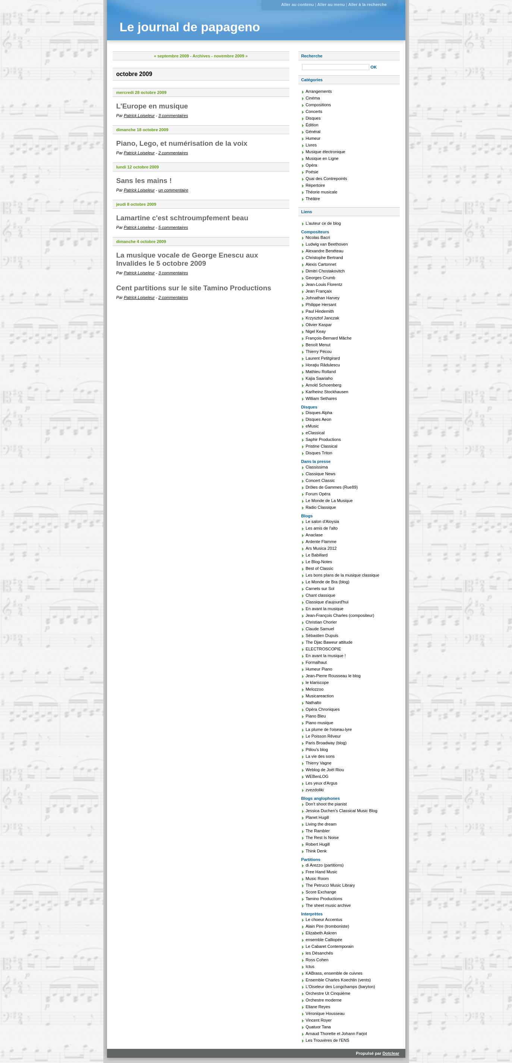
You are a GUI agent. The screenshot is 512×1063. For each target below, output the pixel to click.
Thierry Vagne (319, 763)
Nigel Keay (316, 331)
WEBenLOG (317, 776)
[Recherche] (335, 67)
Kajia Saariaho (319, 378)
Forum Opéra (318, 494)
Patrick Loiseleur (139, 115)
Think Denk (316, 851)
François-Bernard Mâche (329, 338)
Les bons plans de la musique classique (343, 575)
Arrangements (319, 91)
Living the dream (321, 824)
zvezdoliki (315, 790)
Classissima (317, 467)
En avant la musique (324, 608)
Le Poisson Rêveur (323, 736)
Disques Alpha (319, 412)
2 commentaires (173, 153)
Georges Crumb (321, 277)
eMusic (312, 426)
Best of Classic (319, 568)
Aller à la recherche (367, 4)
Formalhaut (316, 662)
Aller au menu (331, 4)
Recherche (312, 56)
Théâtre (313, 198)
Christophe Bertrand (324, 257)
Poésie (312, 172)
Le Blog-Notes (319, 561)
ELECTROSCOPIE (323, 649)
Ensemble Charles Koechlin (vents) (338, 980)
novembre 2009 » (231, 56)
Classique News (321, 473)
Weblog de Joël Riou (325, 769)
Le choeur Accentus (324, 919)
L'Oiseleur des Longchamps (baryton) (340, 986)
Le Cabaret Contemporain (330, 946)
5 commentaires (173, 227)
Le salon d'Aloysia (322, 521)
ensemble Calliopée (324, 939)
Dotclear (391, 1053)
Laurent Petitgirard (323, 358)
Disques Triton (319, 453)
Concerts (314, 111)
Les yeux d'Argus (321, 783)
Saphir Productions (323, 439)
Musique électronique (325, 151)
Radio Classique (321, 507)
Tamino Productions (324, 898)
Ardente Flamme (321, 541)
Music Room (317, 878)
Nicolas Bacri (318, 237)
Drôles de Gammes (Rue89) (332, 487)
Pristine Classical (321, 446)
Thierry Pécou (319, 351)
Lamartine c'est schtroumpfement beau (182, 218)
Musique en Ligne (322, 158)
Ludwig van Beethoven (327, 244)
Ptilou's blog (317, 749)
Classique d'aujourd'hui (327, 602)
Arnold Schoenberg (324, 385)
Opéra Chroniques (323, 709)
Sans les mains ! (144, 180)
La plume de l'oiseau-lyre (329, 729)
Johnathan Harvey (323, 298)
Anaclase (314, 535)
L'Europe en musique (152, 106)
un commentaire (173, 190)
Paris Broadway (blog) (326, 743)
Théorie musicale (321, 192)
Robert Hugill (318, 844)
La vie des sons (320, 756)
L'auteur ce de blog (323, 223)
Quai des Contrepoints (326, 178)
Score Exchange (321, 892)
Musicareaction (320, 696)
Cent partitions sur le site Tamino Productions (193, 288)
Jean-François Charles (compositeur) (340, 615)
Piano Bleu (316, 716)
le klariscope (317, 682)
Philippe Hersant (321, 304)
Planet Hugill (317, 817)
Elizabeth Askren (321, 933)
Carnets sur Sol (320, 588)
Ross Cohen (317, 960)
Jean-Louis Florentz (324, 284)
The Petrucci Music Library (330, 885)
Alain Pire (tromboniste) (327, 926)
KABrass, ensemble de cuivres (334, 973)
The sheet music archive (328, 905)
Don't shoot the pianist (326, 804)
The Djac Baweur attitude (329, 642)
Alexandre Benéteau (324, 251)
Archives (201, 56)
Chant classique (321, 595)
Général (313, 131)
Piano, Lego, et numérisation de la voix (182, 143)
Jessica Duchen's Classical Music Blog (341, 810)
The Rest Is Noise (322, 837)
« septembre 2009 (171, 56)
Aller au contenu (297, 4)
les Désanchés (319, 953)
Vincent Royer (319, 1020)
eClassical (315, 432)
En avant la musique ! (326, 655)
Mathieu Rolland (321, 371)
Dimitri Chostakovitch (325, 271)
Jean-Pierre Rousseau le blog (333, 676)
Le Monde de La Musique (329, 500)
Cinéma (313, 98)
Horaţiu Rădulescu (323, 365)
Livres (311, 145)
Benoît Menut (318, 345)
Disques (313, 118)
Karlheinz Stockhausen (327, 391)
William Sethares (321, 398)
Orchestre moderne (324, 1000)
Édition (312, 125)
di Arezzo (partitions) (325, 865)
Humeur (313, 138)
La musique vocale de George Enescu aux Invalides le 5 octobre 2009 (187, 259)
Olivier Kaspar (319, 324)
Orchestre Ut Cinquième (328, 993)
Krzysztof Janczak (322, 318)
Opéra (311, 165)
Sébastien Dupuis (322, 635)
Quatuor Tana (318, 1027)
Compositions (318, 104)
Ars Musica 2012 (321, 548)
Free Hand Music (321, 872)
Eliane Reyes (318, 1006)
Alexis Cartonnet (321, 264)
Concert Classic (320, 480)
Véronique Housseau (325, 1013)
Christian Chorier (321, 622)
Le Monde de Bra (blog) (328, 582)
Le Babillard (317, 555)
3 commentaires (173, 115)
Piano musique (319, 722)
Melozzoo (315, 689)
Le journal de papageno (190, 27)
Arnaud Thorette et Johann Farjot (336, 1033)
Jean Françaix (319, 291)
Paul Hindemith (320, 311)
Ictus (310, 966)
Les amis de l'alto (322, 528)
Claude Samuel (320, 629)
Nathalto (313, 702)
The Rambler (318, 831)
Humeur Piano (319, 669)
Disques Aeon (319, 419)
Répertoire (315, 185)
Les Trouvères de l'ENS (327, 1040)
